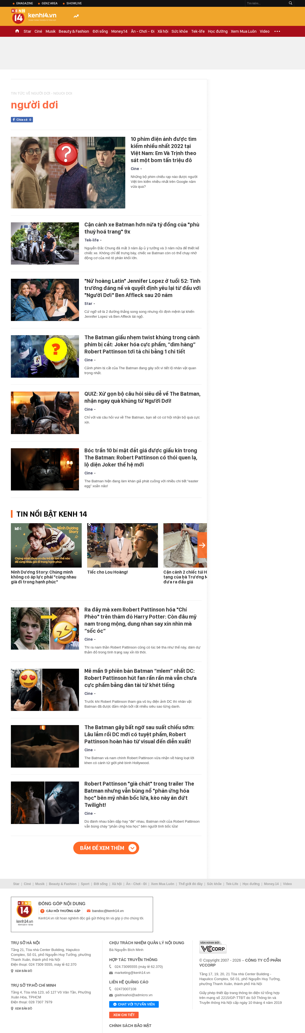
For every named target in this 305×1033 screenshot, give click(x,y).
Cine (135, 168)
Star (27, 31)
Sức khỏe (180, 31)
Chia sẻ (24, 119)
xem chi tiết (124, 1015)
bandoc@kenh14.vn (108, 911)
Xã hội (163, 31)
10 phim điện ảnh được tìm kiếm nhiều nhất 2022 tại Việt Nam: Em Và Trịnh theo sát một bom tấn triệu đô (163, 149)
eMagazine (24, 3)
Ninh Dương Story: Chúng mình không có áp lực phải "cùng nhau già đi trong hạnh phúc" (43, 576)
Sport (85, 884)
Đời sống (100, 31)
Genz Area (49, 3)
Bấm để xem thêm (102, 848)
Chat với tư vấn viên (134, 1005)
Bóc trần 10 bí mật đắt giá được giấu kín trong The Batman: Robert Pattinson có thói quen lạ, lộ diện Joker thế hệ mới (140, 457)
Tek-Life (232, 884)
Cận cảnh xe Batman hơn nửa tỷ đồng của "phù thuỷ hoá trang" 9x (141, 228)
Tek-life (198, 31)
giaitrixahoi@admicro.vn (133, 995)
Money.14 (119, 31)
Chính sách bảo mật (130, 1025)
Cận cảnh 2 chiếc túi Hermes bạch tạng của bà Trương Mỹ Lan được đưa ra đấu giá (197, 576)
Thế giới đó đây (191, 884)
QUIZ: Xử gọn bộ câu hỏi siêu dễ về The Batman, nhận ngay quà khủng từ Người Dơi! (142, 397)
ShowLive (74, 3)
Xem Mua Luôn (244, 31)
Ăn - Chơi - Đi (142, 31)
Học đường (218, 31)
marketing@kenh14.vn (132, 973)
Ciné (38, 31)
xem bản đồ (23, 971)
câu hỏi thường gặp (63, 911)
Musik (50, 31)
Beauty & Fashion (74, 31)
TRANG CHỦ (17, 31)
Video (265, 31)
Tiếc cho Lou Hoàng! (107, 572)
